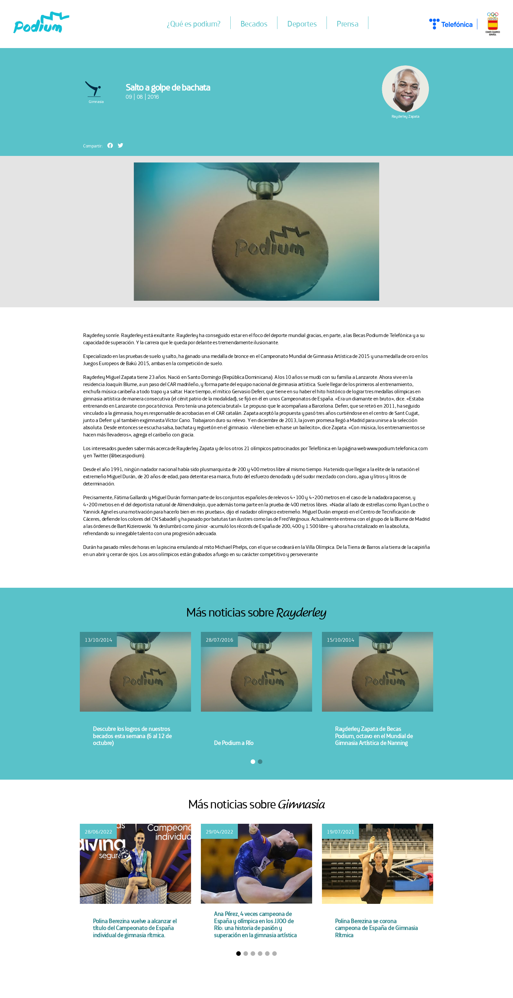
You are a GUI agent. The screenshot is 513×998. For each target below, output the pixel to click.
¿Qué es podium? (194, 23)
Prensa (347, 23)
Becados (254, 23)
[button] (110, 145)
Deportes (302, 23)
